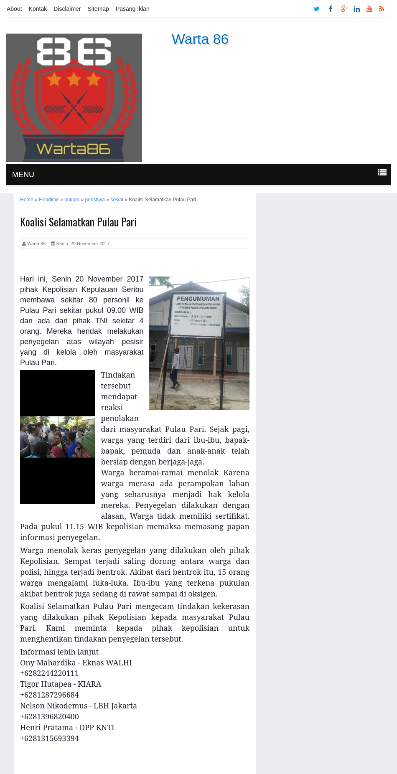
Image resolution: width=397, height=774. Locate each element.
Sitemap (98, 8)
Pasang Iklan (133, 8)
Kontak (38, 8)
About (14, 8)
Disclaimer (67, 8)
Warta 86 (200, 39)
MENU (23, 174)
